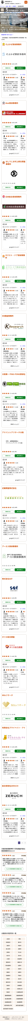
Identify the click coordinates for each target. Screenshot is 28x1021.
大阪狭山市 (19, 989)
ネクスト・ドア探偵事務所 (15, 256)
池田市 (8, 945)
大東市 (8, 969)
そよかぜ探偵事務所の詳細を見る (14, 869)
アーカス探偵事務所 (10, 546)
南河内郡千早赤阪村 (8, 1008)
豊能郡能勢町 (19, 995)
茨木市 (19, 955)
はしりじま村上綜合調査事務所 (15, 162)
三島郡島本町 (19, 992)
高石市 (19, 979)
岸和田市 (8, 942)
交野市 (8, 989)
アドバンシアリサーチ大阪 (13, 432)
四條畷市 (20, 985)
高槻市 (19, 949)
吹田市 (19, 945)
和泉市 (19, 969)
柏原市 (19, 972)
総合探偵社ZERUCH (10, 786)
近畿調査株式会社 (9, 488)
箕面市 (8, 972)
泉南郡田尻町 (8, 1002)
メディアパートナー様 (18, 1017)
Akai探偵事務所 (11, 103)
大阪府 (14, 6)
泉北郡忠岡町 (8, 999)
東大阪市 (20, 982)
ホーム (2, 6)
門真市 (19, 975)
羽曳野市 (8, 975)
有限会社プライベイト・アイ (13, 727)
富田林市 (8, 962)
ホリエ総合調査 (8, 637)
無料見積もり (20, 68)
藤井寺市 (8, 982)
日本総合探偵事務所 (13, 196)
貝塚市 (8, 952)
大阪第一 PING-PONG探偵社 (13, 374)
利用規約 (7, 1019)
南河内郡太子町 (8, 1005)
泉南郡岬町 (19, 1002)
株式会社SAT (7, 578)
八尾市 (8, 959)
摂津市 (8, 979)
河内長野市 (8, 965)
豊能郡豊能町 (8, 995)
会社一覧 (8, 6)
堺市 (20, 939)
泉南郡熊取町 (19, 999)
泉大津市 (8, 949)
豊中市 (19, 942)
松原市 (19, 965)
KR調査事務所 (8, 316)
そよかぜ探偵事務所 (13, 44)
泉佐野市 (20, 959)
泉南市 (8, 985)
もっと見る (22, 74)
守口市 (19, 952)
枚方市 (8, 955)
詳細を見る (8, 68)
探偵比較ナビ (6, 1017)
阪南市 (8, 992)
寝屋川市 (20, 962)
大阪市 (8, 939)
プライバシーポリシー (17, 1019)
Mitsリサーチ (7, 695)
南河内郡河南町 (19, 1005)
